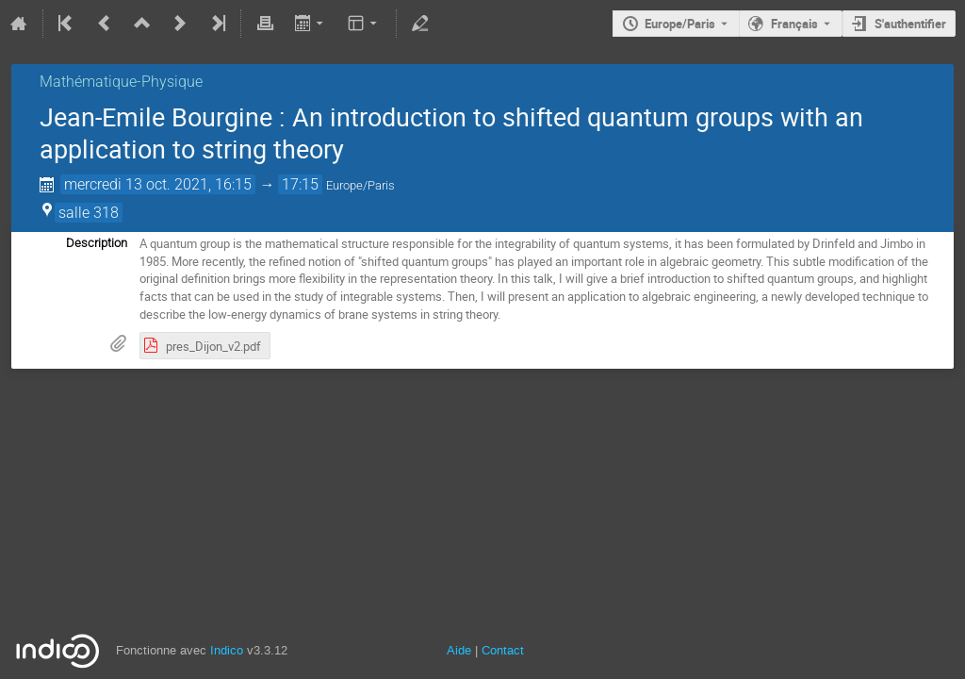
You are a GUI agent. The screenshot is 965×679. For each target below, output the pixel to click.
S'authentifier (910, 23)
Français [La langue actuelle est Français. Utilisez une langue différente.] (794, 23)
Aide (459, 650)
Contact (503, 650)
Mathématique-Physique (121, 82)
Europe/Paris (680, 23)
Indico (226, 650)
